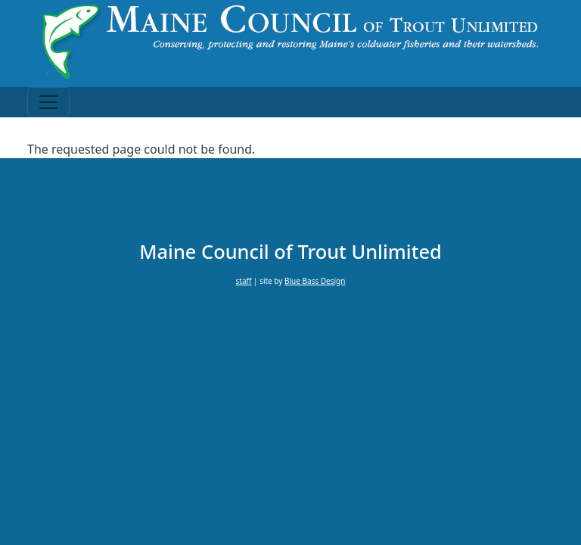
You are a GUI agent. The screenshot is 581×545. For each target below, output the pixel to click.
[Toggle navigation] (48, 102)
